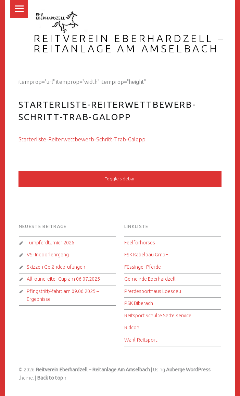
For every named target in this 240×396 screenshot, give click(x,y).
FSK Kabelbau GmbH (146, 254)
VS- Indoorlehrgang (48, 254)
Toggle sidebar (120, 178)
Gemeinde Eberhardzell (150, 279)
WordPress (198, 369)
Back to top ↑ (51, 378)
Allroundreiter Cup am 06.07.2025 (63, 279)
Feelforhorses (139, 242)
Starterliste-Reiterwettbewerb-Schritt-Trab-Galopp (82, 139)
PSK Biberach (138, 303)
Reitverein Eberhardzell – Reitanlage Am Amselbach (129, 43)
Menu (19, 9)
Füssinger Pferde (142, 267)
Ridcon (131, 327)
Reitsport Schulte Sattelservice (157, 315)
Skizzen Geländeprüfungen (56, 267)
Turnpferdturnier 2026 (50, 242)
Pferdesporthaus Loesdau (152, 291)
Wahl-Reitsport (140, 340)
